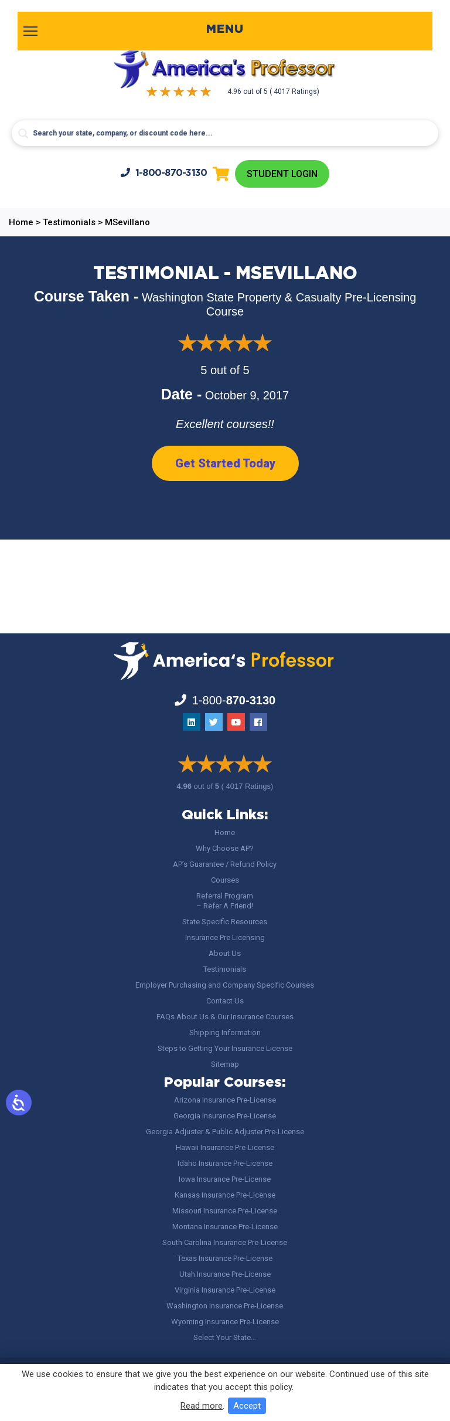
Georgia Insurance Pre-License (224, 1115)
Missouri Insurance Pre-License (224, 1210)
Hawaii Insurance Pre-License (225, 1147)
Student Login (282, 173)
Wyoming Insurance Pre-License (225, 1321)
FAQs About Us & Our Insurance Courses (225, 1016)
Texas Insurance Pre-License (225, 1258)
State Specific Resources (224, 921)
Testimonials (224, 969)
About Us (225, 953)
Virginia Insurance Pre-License (225, 1290)
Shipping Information (225, 1032)
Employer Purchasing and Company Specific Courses (224, 985)
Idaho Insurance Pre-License (225, 1163)
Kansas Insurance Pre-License (225, 1195)
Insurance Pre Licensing (225, 937)
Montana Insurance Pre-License (225, 1226)
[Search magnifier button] (23, 134)
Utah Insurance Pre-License (225, 1274)
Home (224, 832)
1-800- (164, 173)
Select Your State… (224, 1337)
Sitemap (225, 1064)
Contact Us (225, 1000)
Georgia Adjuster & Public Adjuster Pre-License (225, 1131)
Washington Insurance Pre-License (224, 1305)
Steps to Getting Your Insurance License (225, 1048)
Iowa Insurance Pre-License (225, 1179)
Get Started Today (225, 463)
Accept (247, 1405)
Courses (225, 880)
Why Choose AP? (225, 848)
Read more (201, 1405)
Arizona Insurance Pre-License (225, 1100)
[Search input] (225, 133)
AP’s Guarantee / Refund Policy (225, 864)
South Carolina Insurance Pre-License (224, 1242)
